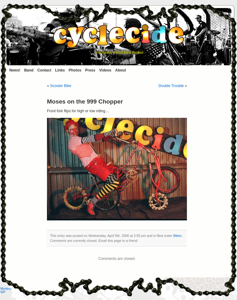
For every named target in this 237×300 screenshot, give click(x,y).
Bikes (177, 236)
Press (90, 70)
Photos (75, 70)
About (120, 70)
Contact (44, 70)
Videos (105, 70)
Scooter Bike (60, 86)
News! (14, 70)
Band (29, 70)
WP (3, 292)
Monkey (6, 288)
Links (60, 70)
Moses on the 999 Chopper (85, 101)
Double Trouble (171, 86)
